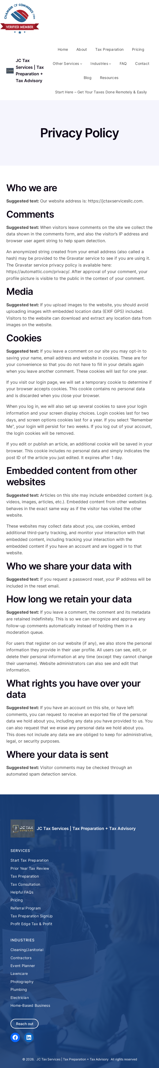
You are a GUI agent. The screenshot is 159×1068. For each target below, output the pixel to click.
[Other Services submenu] (81, 64)
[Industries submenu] (110, 64)
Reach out (24, 1023)
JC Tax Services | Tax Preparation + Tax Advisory (86, 828)
